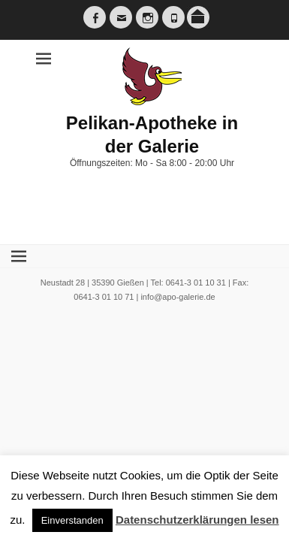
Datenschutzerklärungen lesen (197, 519)
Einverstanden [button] (72, 520)
